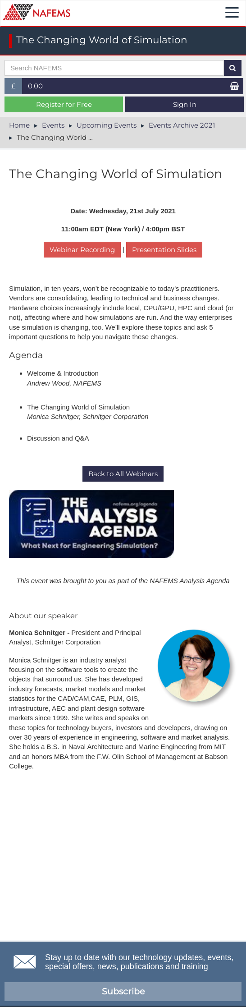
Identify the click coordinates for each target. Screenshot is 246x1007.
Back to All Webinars (123, 473)
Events (53, 125)
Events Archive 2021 (182, 125)
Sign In (184, 104)
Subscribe (123, 991)
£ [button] (17, 88)
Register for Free (64, 104)
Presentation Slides (164, 249)
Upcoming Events (107, 125)
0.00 (35, 86)
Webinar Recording (82, 249)
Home (19, 125)
